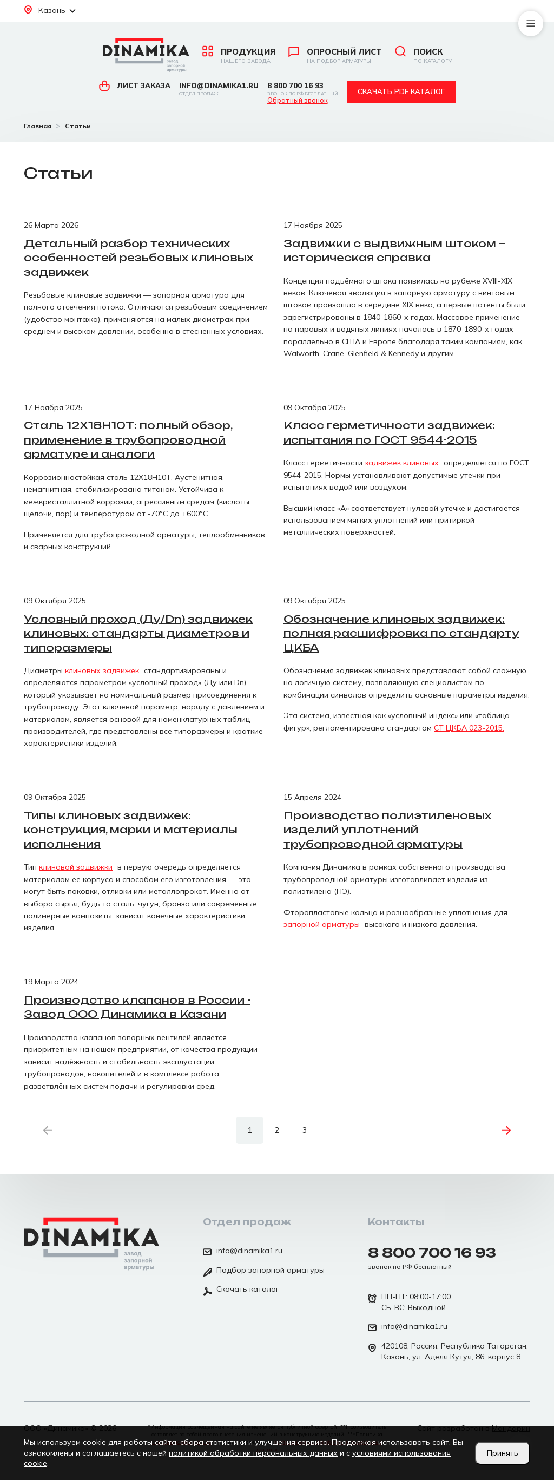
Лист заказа (134, 85)
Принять (502, 1453)
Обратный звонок (297, 100)
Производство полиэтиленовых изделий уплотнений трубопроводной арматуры (387, 830)
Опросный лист (335, 56)
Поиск (423, 56)
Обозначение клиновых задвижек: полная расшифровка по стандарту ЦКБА (401, 633)
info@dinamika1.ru (219, 89)
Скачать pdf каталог (401, 91)
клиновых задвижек (102, 670)
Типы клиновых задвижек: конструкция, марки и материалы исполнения (131, 830)
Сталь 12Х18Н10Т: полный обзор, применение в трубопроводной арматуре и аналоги (128, 440)
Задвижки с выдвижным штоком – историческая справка (394, 251)
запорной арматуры (321, 924)
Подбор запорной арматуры (264, 1271)
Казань (50, 10)
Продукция (238, 56)
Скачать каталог (241, 1290)
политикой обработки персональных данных (253, 1453)
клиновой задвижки (76, 867)
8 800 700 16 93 (302, 89)
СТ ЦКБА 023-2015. (469, 728)
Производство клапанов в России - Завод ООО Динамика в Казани (137, 1007)
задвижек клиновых (402, 463)
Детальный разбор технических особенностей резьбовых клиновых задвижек (138, 258)
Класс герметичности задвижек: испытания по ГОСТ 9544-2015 (389, 432)
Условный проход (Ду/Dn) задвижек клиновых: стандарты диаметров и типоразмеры (138, 633)
